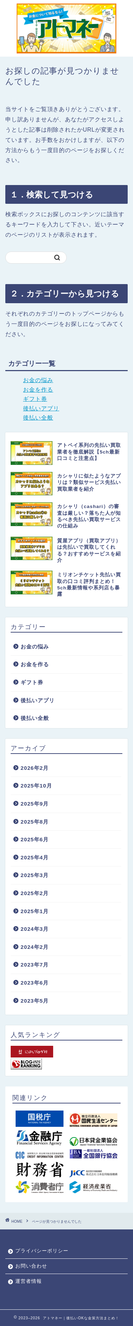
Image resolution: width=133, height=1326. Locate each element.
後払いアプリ (41, 408)
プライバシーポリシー (41, 1250)
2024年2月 (35, 947)
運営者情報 (28, 1281)
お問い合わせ (31, 1266)
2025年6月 (35, 839)
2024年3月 (35, 929)
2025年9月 (35, 804)
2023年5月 (35, 1001)
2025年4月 (35, 857)
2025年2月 (35, 893)
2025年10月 (36, 786)
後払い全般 (38, 418)
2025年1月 (35, 911)
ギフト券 (35, 399)
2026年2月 (35, 768)
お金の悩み (38, 380)
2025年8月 (35, 822)
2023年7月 (35, 965)
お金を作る (38, 390)
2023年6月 (35, 983)
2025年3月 (35, 875)
